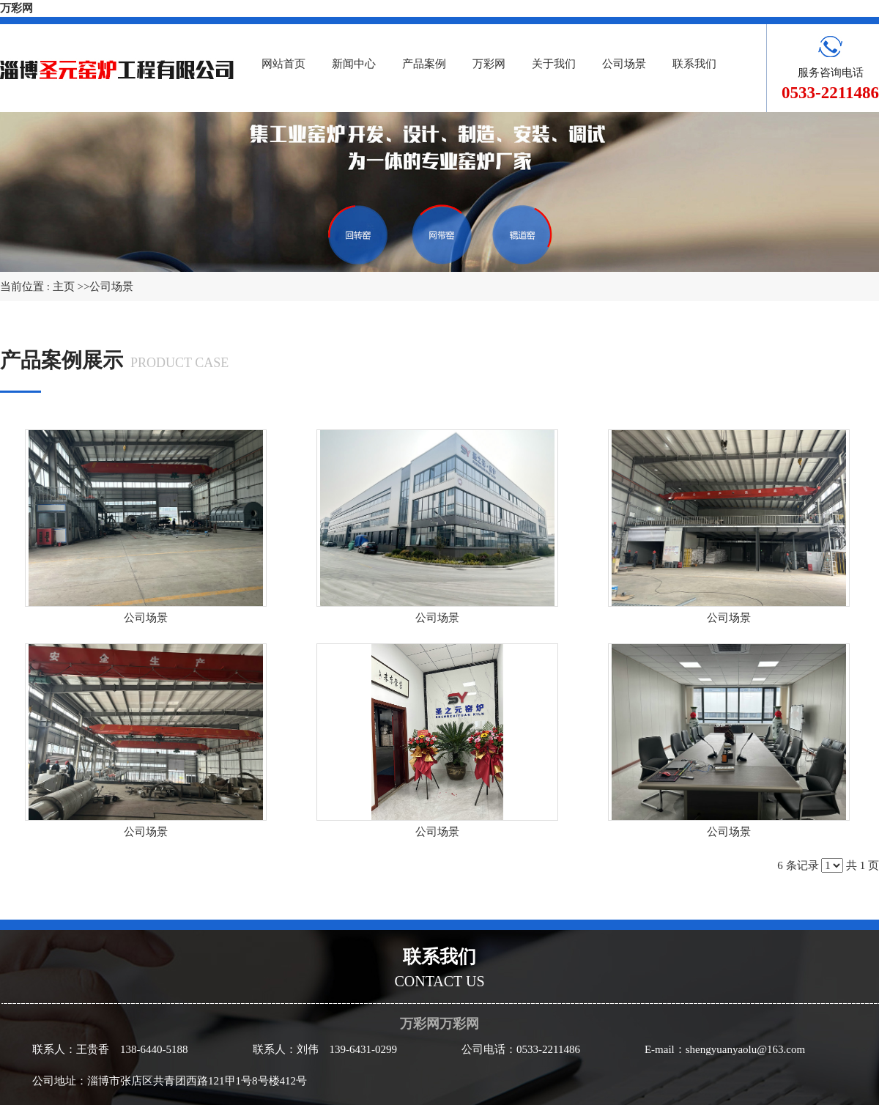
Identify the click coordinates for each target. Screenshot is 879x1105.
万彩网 (16, 8)
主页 (64, 286)
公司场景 (111, 286)
